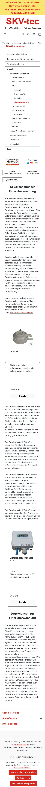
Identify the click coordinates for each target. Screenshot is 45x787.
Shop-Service (9, 718)
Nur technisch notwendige (23, 772)
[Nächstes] (39, 361)
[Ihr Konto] (34, 34)
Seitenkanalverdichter (17, 54)
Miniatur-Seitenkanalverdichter (22, 131)
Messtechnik (15, 144)
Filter (14, 86)
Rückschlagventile (18, 110)
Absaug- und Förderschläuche (22, 82)
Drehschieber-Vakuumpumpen (21, 59)
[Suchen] (22, 34)
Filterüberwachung (21, 102)
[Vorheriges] (5, 361)
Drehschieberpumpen (18, 135)
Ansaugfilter (18, 90)
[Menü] (5, 34)
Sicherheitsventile (18, 106)
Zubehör (11, 69)
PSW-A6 (14, 351)
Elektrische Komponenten (21, 118)
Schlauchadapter (18, 78)
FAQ (9, 149)
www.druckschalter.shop (21, 312)
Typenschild (14, 140)
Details (22, 396)
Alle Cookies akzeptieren (23, 783)
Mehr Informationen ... (22, 768)
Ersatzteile (15, 126)
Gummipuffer (16, 122)
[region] (22, 362)
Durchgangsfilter (20, 94)
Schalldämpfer (17, 114)
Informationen (10, 724)
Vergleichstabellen (15, 64)
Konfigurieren (23, 778)
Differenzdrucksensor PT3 (21, 559)
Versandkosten (21, 744)
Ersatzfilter (18, 98)
